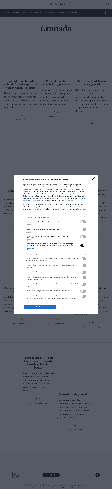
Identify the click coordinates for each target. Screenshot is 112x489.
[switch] (83, 221)
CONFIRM (40, 307)
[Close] (94, 179)
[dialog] (56, 244)
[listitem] (56, 217)
